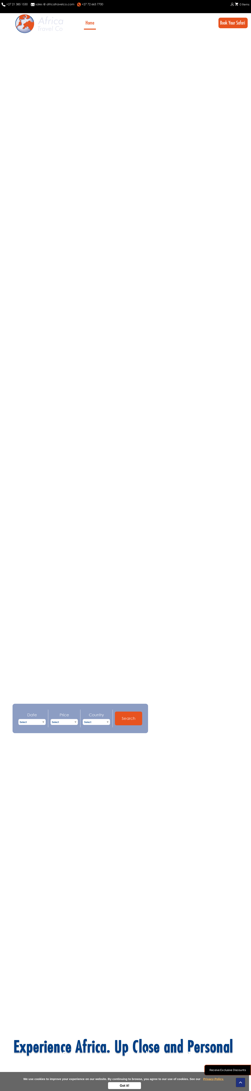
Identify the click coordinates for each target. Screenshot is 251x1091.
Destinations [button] (141, 22)
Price (64, 714)
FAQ (188, 22)
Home (89, 22)
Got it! (124, 1085)
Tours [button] (117, 22)
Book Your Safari (233, 22)
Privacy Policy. (213, 1079)
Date (32, 714)
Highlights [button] (168, 22)
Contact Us (204, 22)
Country (96, 714)
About (103, 22)
